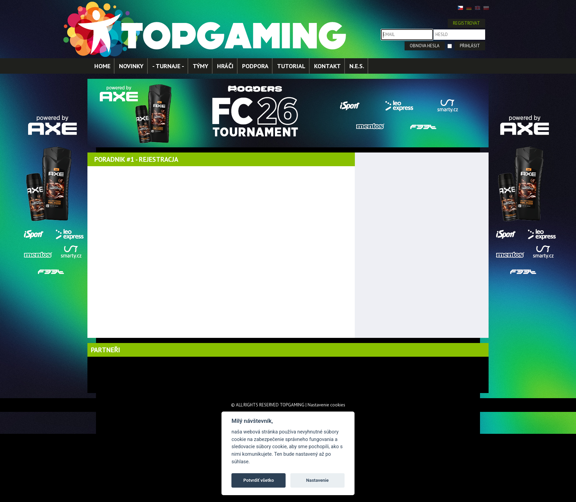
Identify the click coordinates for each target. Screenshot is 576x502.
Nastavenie (317, 480)
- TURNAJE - (168, 66)
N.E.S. (356, 66)
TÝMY (200, 66)
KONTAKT (327, 66)
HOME (102, 66)
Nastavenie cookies (326, 405)
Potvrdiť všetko (258, 480)
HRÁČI (225, 66)
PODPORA (255, 66)
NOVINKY (131, 66)
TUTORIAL (291, 66)
